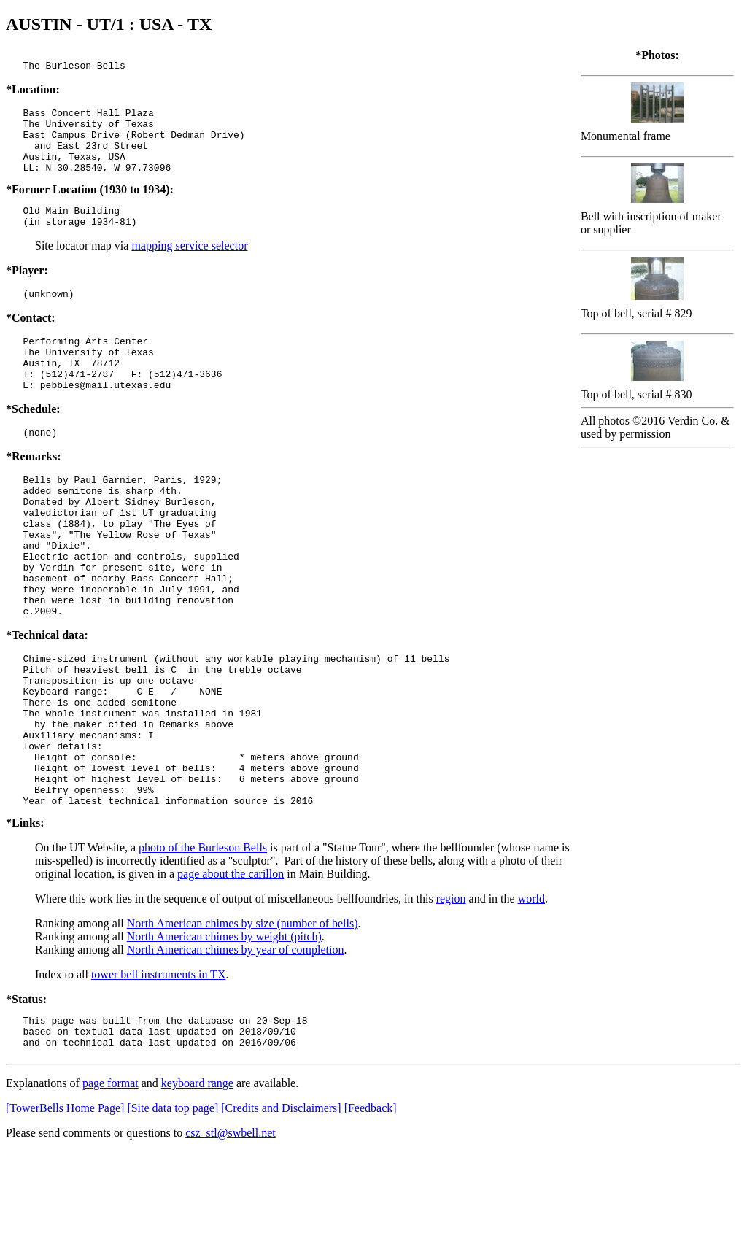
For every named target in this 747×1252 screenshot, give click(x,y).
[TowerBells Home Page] (65, 1208)
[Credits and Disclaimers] (281, 1208)
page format (110, 1184)
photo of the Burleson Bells (203, 941)
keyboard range (197, 1184)
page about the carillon (230, 968)
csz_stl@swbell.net (230, 1233)
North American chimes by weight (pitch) (224, 1030)
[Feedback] (370, 1208)
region (451, 992)
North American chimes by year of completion (235, 1043)
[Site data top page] (172, 1208)
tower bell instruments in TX (158, 1068)
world (531, 992)
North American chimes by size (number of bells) (242, 1017)
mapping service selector (189, 265)
